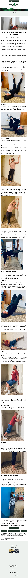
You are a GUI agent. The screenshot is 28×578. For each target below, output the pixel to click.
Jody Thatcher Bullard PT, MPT (15, 37)
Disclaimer (3, 536)
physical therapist (7, 278)
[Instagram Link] (17, 572)
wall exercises (5, 539)
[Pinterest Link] (14, 572)
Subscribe (14, 560)
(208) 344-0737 (14, 559)
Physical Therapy (8, 538)
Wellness (12, 538)
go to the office (13, 44)
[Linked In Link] (15, 572)
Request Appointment (14, 1)
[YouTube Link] (10, 572)
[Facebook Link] (12, 572)
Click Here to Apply (14, 547)
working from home (5, 44)
